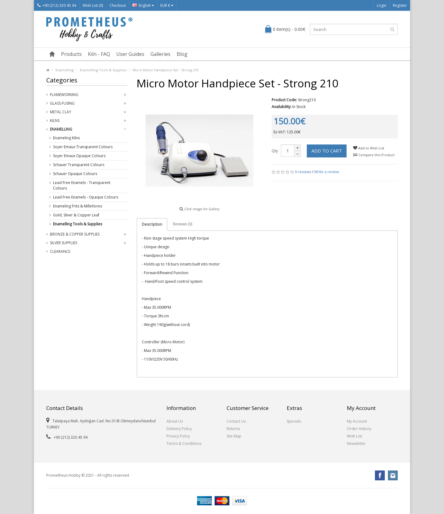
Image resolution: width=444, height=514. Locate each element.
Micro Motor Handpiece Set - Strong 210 (166, 70)
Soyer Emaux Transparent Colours (83, 146)
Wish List (354, 436)
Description (152, 224)
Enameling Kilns (66, 137)
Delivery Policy (179, 428)
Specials (294, 421)
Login (381, 5)
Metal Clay (60, 112)
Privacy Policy (178, 436)
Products (71, 54)
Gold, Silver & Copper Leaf (76, 215)
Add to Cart (326, 151)
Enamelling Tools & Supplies (103, 70)
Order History (359, 428)
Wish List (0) (93, 5)
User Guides (130, 54)
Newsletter (356, 443)
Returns (233, 428)
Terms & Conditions (183, 443)
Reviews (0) (182, 224)
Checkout (117, 5)
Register (400, 5)
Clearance (60, 251)
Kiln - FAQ (99, 54)
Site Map (234, 436)
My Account (357, 421)
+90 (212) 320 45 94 (56, 5)
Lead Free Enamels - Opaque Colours (85, 197)
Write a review (326, 171)
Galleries (160, 54)
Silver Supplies (63, 242)
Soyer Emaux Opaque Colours (79, 155)
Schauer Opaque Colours (75, 173)
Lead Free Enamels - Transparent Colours (81, 185)
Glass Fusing (62, 103)
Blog (182, 54)
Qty (275, 150)
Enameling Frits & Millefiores (77, 206)
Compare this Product (374, 155)
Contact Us (236, 421)
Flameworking (64, 94)
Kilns (55, 120)
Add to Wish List (368, 148)
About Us (174, 421)
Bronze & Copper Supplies (75, 234)
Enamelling (65, 70)
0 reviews (303, 171)
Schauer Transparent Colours (78, 164)
